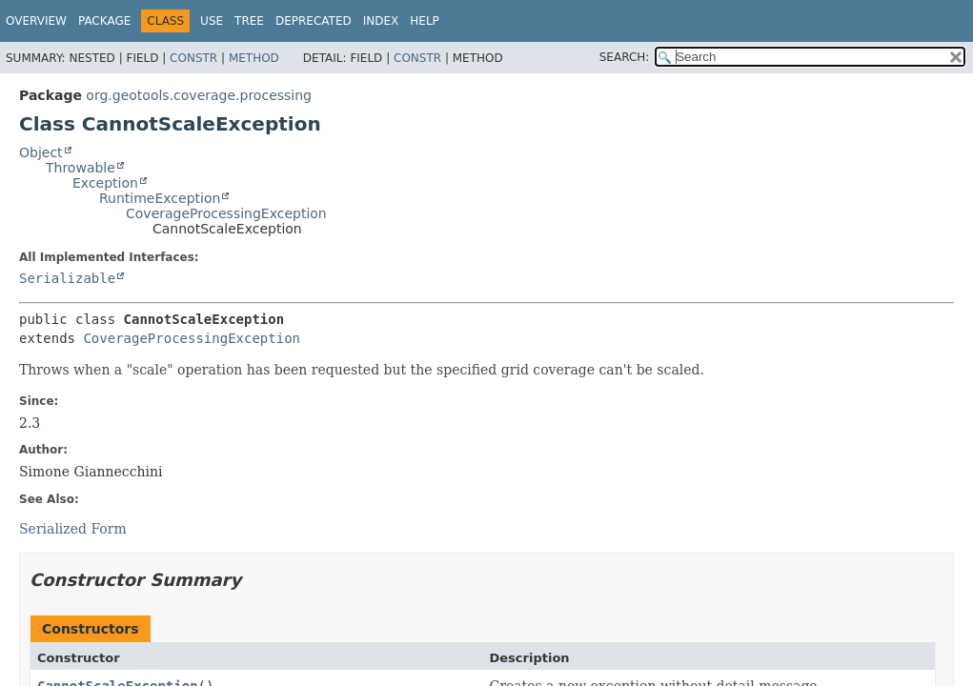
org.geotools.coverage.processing (199, 95)
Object (41, 152)
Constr (193, 58)
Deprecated (313, 21)
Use (211, 21)
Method (254, 58)
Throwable (80, 167)
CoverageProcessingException (226, 213)
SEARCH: (624, 57)
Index (381, 21)
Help (424, 21)
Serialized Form (73, 528)
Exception (105, 183)
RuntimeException (159, 198)
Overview (36, 21)
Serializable (67, 278)
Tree (249, 21)
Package (104, 21)
